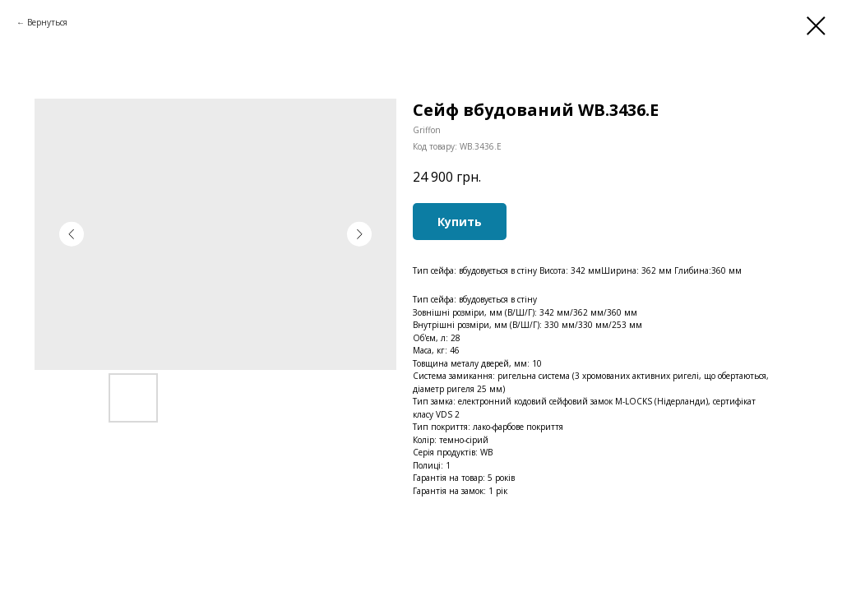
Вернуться (47, 22)
